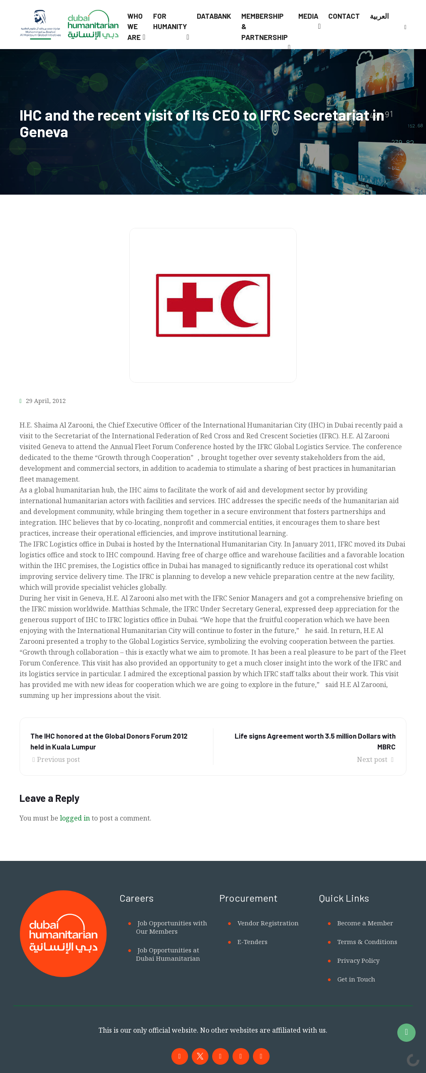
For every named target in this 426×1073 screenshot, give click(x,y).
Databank (214, 16)
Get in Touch (356, 979)
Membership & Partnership (264, 26)
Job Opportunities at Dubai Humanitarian (168, 954)
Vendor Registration (268, 923)
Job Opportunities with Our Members (171, 927)
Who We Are (135, 26)
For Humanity (170, 21)
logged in (75, 818)
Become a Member (365, 923)
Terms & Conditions (367, 941)
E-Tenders (252, 941)
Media (308, 16)
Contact (344, 16)
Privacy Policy (358, 960)
